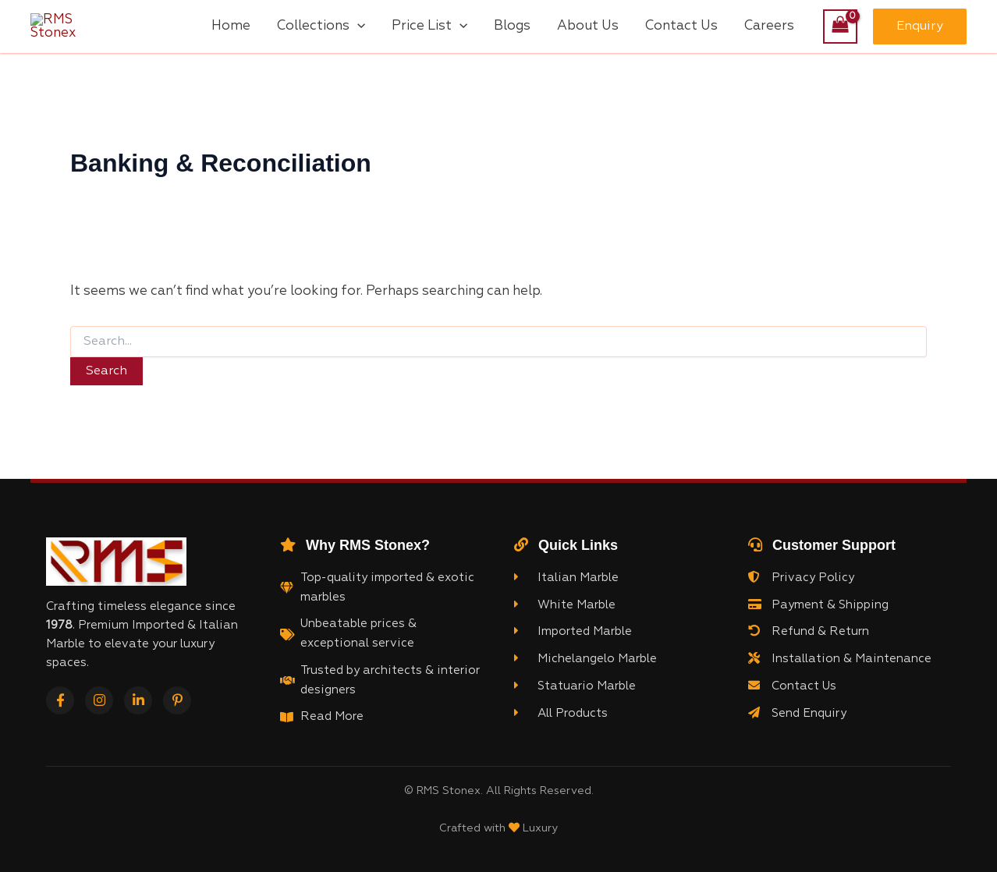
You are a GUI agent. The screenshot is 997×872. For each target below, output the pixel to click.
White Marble (565, 607)
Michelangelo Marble (585, 661)
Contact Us (792, 688)
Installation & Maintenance (839, 661)
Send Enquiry (797, 715)
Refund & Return (808, 634)
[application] (357, 28)
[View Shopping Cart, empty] (840, 27)
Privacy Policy (801, 580)
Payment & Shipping (818, 607)
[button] (920, 28)
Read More (332, 719)
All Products (561, 715)
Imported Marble (573, 634)
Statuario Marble (575, 688)
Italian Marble (566, 580)
